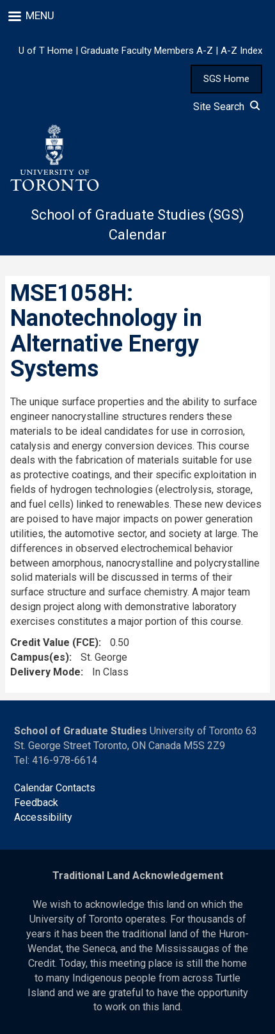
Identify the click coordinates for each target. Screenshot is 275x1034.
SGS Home (226, 79)
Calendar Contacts (54, 788)
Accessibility (43, 817)
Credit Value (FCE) (54, 642)
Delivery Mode (45, 672)
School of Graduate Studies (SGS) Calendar (137, 225)
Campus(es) (39, 657)
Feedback (36, 802)
